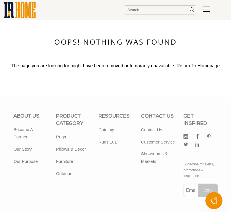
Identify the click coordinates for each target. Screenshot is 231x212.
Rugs (61, 136)
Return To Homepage (198, 65)
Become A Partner (23, 133)
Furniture (64, 161)
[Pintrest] (209, 137)
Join (207, 190)
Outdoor (63, 173)
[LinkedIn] (197, 145)
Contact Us (151, 129)
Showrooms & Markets (154, 157)
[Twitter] (185, 137)
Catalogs (106, 129)
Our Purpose (25, 161)
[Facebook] (197, 137)
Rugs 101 (107, 142)
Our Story (22, 149)
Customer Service (158, 142)
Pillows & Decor (71, 149)
